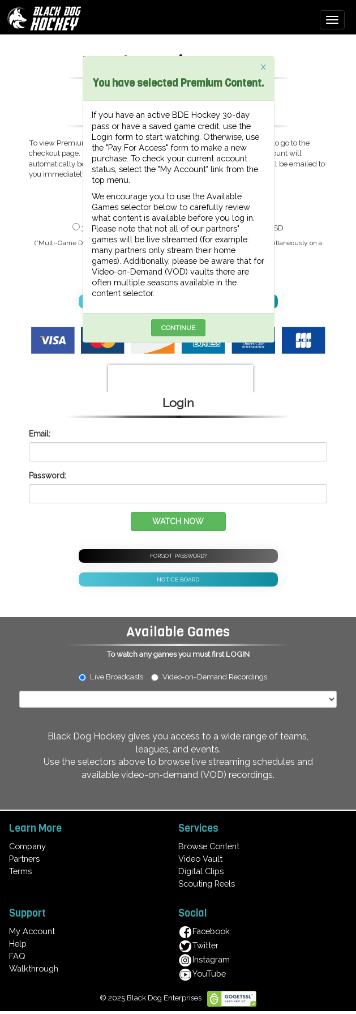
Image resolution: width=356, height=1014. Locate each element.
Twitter (198, 945)
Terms (20, 871)
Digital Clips (201, 871)
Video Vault (200, 858)
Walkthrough (33, 968)
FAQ (17, 956)
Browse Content (208, 846)
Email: (39, 433)
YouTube (202, 973)
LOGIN (238, 653)
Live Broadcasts (111, 676)
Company (27, 846)
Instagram (204, 959)
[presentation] (180, 382)
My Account (32, 931)
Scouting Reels (206, 883)
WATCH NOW (178, 521)
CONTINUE (178, 328)
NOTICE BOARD (178, 579)
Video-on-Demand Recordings (214, 676)
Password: (47, 475)
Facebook (204, 931)
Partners (24, 858)
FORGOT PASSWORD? (178, 556)
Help (18, 943)
